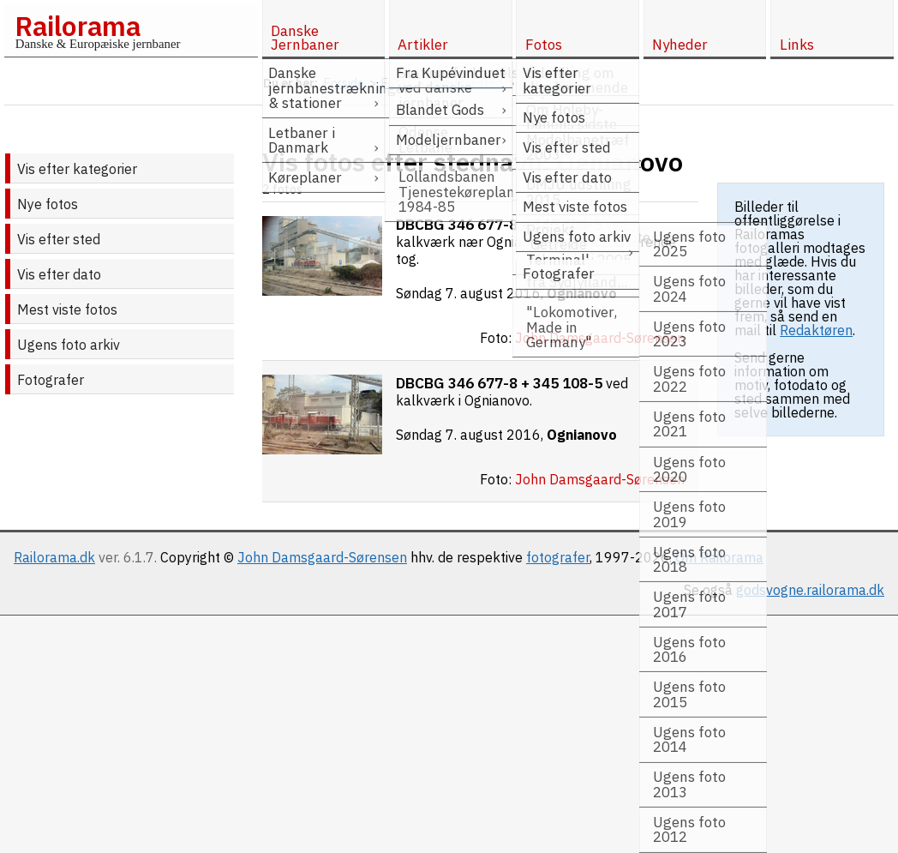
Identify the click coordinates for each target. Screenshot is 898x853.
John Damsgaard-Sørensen (322, 557)
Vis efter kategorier (77, 168)
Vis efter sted (58, 239)
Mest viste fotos (67, 309)
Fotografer (50, 379)
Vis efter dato (59, 274)
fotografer (558, 557)
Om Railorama (719, 557)
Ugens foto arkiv (68, 344)
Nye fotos (47, 204)
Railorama (78, 26)
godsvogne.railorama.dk (810, 589)
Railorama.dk (54, 557)
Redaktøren (816, 330)
